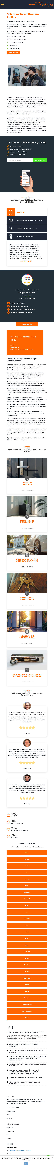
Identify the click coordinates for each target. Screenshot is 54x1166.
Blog (8, 1134)
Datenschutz (10, 1131)
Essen (27, 905)
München (27, 865)
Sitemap (9, 1138)
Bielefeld (27, 971)
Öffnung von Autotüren (27, 559)
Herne (27, 945)
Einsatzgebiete (11, 1111)
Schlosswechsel (27, 636)
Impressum (10, 1127)
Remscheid (27, 998)
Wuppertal (27, 918)
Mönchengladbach (27, 1004)
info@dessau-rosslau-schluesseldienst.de (21, 349)
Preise (8, 1114)
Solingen (27, 958)
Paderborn (27, 965)
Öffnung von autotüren (27, 561)
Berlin (27, 852)
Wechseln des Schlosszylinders (26, 674)
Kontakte (9, 1118)
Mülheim (27, 938)
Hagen (27, 932)
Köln (27, 872)
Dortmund (27, 898)
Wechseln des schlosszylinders (26, 676)
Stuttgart (27, 885)
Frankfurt (26, 879)
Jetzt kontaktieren (26, 261)
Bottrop (27, 984)
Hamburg (27, 859)
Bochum (27, 912)
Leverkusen (27, 951)
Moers (27, 1017)
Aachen (27, 991)
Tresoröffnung (27, 521)
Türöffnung (27, 483)
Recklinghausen (27, 978)
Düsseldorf (27, 892)
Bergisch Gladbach (27, 1011)
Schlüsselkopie (27, 598)
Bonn (27, 925)
